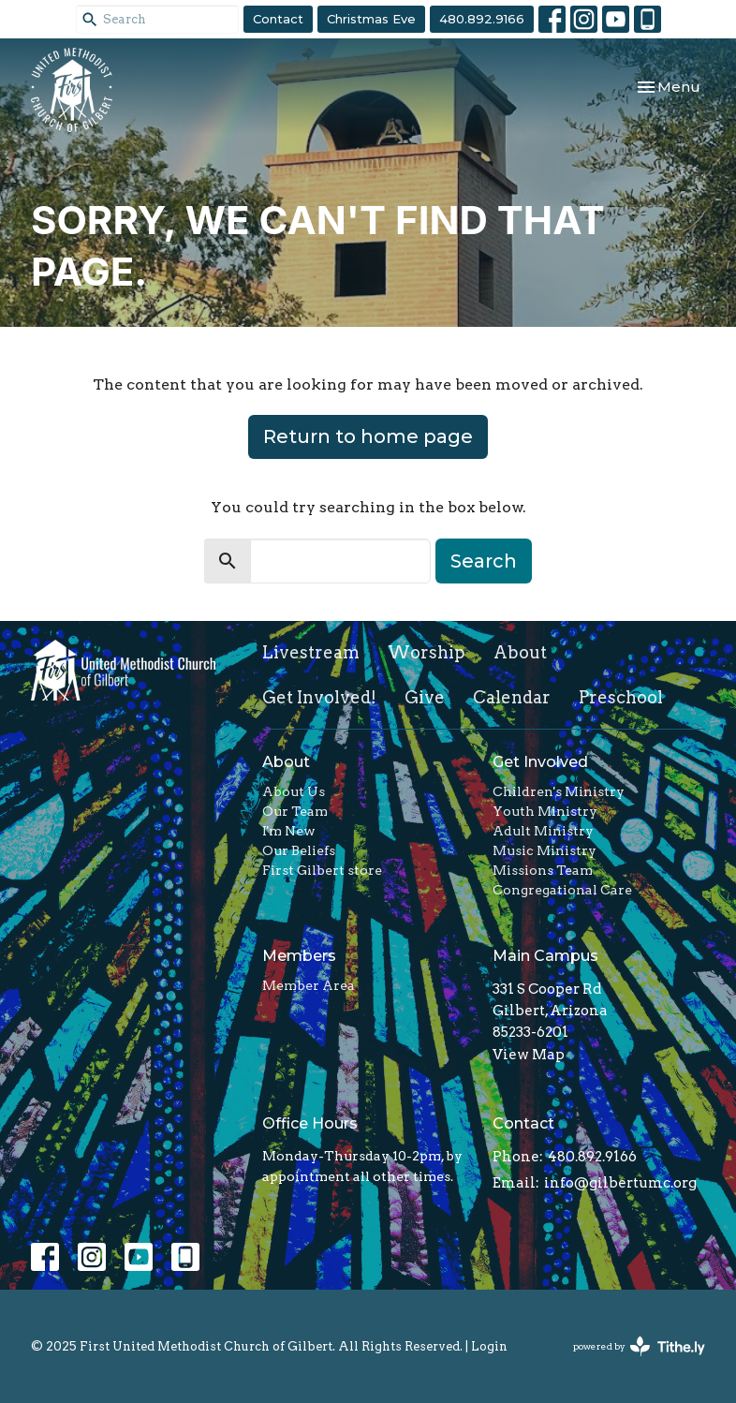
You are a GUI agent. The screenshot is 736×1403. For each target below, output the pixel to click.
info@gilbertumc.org (620, 1182)
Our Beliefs (298, 850)
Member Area (308, 985)
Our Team (295, 811)
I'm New (289, 830)
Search (483, 561)
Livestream (311, 652)
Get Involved (540, 762)
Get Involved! (319, 697)
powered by (639, 1346)
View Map (529, 1054)
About (520, 652)
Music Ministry (544, 850)
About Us (293, 791)
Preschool (621, 697)
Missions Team (543, 870)
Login (489, 1346)
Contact (278, 18)
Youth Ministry (545, 811)
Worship (426, 652)
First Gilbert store (322, 870)
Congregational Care (562, 889)
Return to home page (368, 436)
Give (425, 697)
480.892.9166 (481, 18)
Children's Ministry (559, 791)
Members (299, 956)
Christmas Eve (371, 18)
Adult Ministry (543, 830)
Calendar (512, 697)
